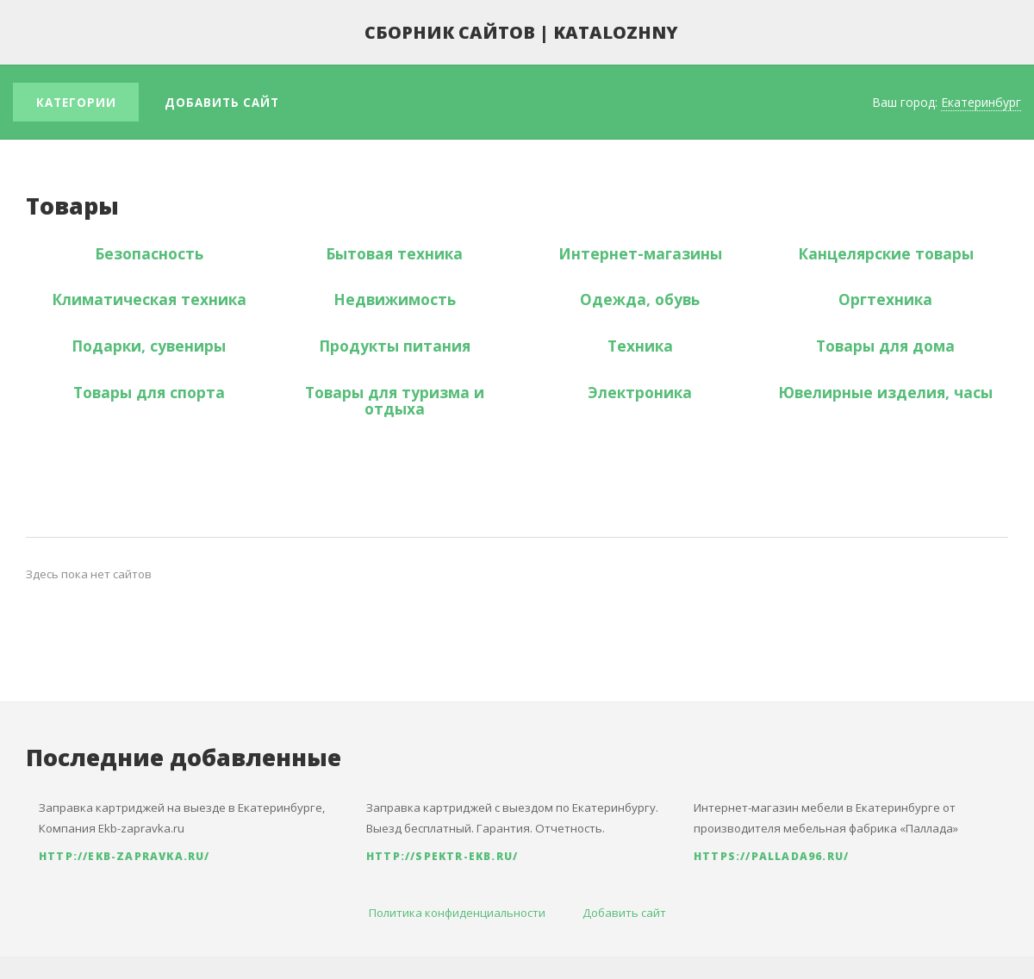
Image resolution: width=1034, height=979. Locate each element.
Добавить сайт (222, 102)
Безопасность (149, 253)
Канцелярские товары (886, 253)
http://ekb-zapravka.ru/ (124, 856)
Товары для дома (885, 345)
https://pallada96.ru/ (771, 856)
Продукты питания (394, 345)
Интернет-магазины (640, 253)
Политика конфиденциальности (457, 912)
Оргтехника (885, 299)
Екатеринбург (981, 102)
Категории (76, 102)
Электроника (640, 392)
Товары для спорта (149, 392)
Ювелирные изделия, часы (885, 392)
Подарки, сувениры (149, 345)
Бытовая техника (394, 253)
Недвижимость (394, 299)
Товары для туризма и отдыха (394, 400)
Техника (640, 345)
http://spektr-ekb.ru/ (442, 856)
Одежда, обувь (640, 299)
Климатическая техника (149, 299)
